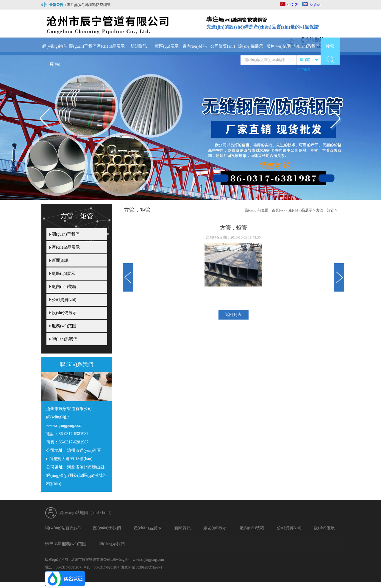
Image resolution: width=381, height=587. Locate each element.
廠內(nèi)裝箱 (194, 46)
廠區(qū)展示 (166, 46)
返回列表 (233, 314)
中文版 (289, 5)
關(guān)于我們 (83, 46)
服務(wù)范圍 (278, 46)
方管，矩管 (325, 210)
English (311, 5)
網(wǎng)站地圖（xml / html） (86, 512)
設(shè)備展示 (250, 46)
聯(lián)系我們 (306, 46)
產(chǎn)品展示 (111, 46)
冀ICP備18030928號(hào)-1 (141, 567)
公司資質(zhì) (222, 46)
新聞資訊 (138, 46)
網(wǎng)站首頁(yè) (54, 55)
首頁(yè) (278, 210)
